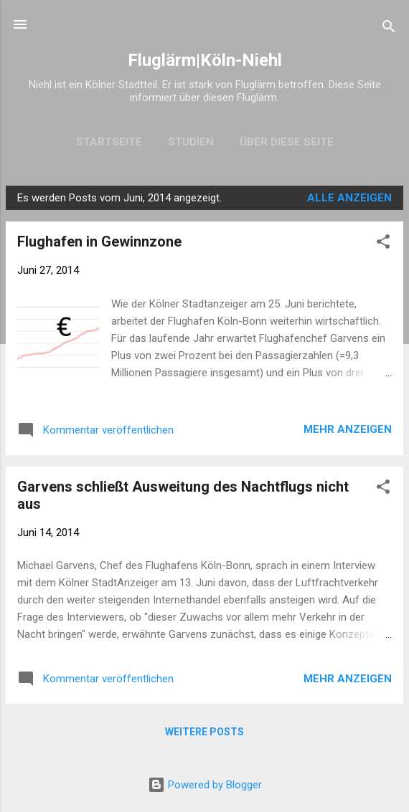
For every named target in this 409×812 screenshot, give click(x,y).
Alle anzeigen (349, 197)
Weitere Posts (204, 731)
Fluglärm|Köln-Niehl (205, 60)
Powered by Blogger (205, 784)
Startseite (109, 141)
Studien (191, 141)
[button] (383, 244)
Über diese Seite (287, 141)
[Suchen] (389, 29)
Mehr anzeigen (348, 429)
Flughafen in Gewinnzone (99, 241)
